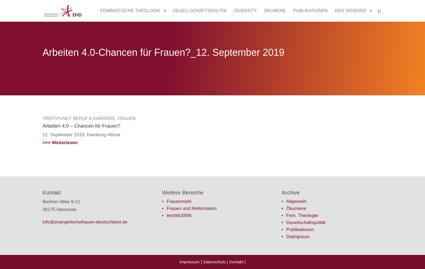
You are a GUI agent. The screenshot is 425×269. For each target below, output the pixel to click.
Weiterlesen (60, 142)
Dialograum (298, 236)
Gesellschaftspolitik (200, 11)
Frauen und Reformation (192, 208)
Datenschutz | (215, 262)
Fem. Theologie (302, 215)
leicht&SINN (179, 215)
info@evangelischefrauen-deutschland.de (85, 222)
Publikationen (310, 11)
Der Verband (350, 11)
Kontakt (236, 262)
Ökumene (275, 11)
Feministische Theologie (130, 11)
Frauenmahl (179, 201)
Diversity (245, 11)
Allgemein (296, 201)
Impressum (189, 262)
